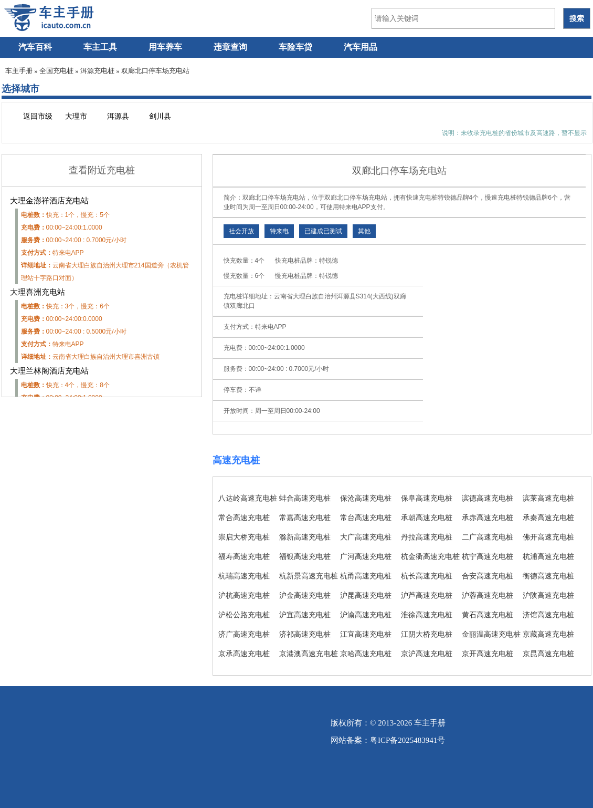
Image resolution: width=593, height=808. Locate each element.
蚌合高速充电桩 (305, 498)
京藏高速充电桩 (548, 634)
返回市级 (37, 116)
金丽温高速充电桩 (491, 634)
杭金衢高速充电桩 (430, 556)
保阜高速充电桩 (426, 498)
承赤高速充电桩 (487, 517)
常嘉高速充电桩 (305, 517)
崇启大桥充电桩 (244, 537)
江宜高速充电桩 (365, 634)
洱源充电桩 (97, 71)
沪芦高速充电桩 (426, 595)
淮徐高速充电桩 (426, 614)
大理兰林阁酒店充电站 (49, 371)
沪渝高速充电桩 (365, 614)
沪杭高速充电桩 (244, 595)
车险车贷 (295, 47)
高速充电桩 (236, 460)
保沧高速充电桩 (365, 498)
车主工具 (100, 47)
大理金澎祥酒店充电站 (49, 200)
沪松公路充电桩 (244, 614)
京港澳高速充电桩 (308, 653)
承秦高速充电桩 (548, 517)
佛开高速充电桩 (548, 537)
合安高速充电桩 (487, 576)
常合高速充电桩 (244, 517)
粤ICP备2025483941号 (407, 740)
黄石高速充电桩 (487, 614)
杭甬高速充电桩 (365, 576)
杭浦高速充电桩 (548, 556)
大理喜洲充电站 (37, 292)
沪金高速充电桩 (305, 595)
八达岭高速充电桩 (247, 498)
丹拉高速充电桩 (426, 537)
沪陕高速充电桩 (548, 595)
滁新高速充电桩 (305, 537)
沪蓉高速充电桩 (487, 595)
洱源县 (118, 116)
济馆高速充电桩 (548, 614)
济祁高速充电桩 (305, 634)
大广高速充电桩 (365, 537)
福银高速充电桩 (305, 556)
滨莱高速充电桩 (548, 498)
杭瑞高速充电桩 (244, 576)
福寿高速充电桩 (244, 556)
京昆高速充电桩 (548, 653)
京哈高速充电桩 (365, 653)
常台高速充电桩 (365, 517)
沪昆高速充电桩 (365, 595)
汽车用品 (360, 47)
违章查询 (230, 47)
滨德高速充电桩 (487, 498)
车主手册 (19, 71)
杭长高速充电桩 (426, 576)
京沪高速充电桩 (426, 653)
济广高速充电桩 (244, 634)
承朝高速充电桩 (426, 517)
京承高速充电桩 (244, 653)
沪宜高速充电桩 (305, 614)
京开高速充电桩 (487, 653)
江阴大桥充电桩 (426, 634)
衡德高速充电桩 (548, 576)
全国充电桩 (56, 71)
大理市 (76, 116)
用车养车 (165, 47)
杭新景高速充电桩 (308, 576)
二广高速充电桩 (487, 537)
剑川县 (160, 116)
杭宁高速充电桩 (487, 556)
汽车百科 (35, 47)
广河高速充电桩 (365, 556)
